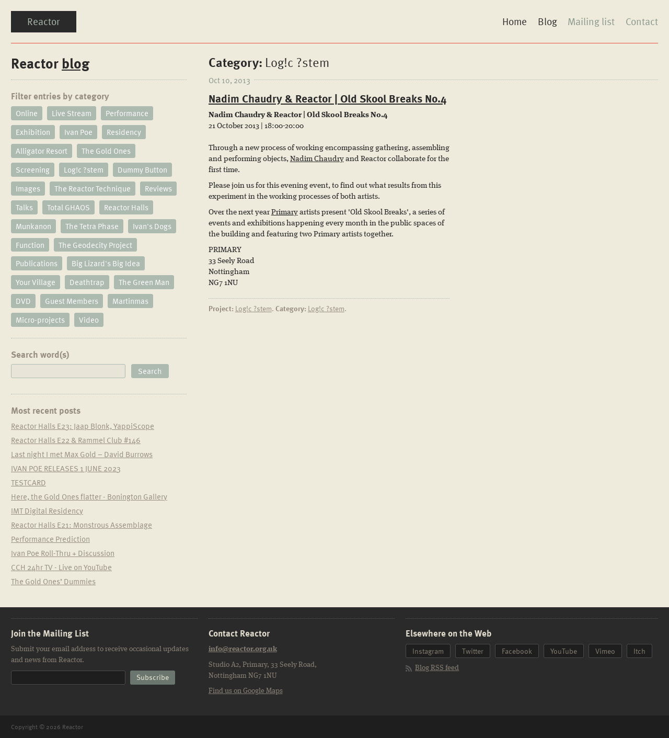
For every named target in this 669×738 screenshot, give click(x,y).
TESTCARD (28, 483)
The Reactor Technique (92, 189)
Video (89, 320)
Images (28, 189)
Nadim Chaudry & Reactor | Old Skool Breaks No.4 (327, 98)
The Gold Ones (106, 151)
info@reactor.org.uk (243, 650)
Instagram (428, 651)
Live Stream (71, 113)
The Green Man (144, 283)
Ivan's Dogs (152, 226)
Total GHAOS (68, 207)
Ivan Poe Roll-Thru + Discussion (62, 553)
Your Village (35, 283)
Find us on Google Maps (246, 691)
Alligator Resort (41, 151)
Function (30, 245)
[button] (150, 372)
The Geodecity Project (95, 245)
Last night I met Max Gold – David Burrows (82, 454)
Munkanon (33, 226)
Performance (127, 113)
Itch (639, 651)
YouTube (563, 651)
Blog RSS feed (437, 669)
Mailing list (591, 21)
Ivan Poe (78, 132)
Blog (547, 21)
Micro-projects (40, 320)
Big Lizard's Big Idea (106, 264)
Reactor (44, 21)
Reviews (158, 189)
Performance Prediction (50, 539)
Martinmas (130, 302)
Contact (642, 21)
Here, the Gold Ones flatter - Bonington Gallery (89, 497)
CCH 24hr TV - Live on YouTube (61, 567)
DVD (23, 302)
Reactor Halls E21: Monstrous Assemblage (81, 525)
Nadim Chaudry (317, 160)
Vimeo (605, 651)
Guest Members (71, 302)
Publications (36, 264)
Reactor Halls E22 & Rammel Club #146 (76, 440)
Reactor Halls (126, 207)
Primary (284, 213)
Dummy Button (142, 170)
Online (27, 113)
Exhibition (33, 132)
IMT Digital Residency (47, 511)
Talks (24, 207)
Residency (124, 132)
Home (514, 21)
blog (75, 63)
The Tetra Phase (92, 226)
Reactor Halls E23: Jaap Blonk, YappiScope (82, 426)
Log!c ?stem (253, 308)
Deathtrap (87, 283)
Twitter (472, 651)
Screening (33, 170)
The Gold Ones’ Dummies (53, 581)
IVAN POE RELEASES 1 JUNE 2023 (66, 468)
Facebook (517, 651)
